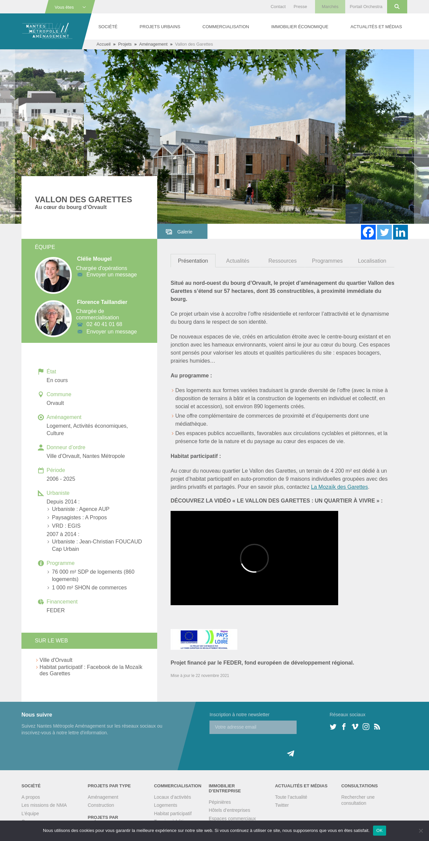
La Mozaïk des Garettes (339, 487)
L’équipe (30, 813)
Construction (101, 805)
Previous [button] (7, 136)
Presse (300, 6)
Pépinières (220, 802)
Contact (278, 6)
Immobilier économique (299, 26)
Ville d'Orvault (56, 660)
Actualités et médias (376, 26)
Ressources (282, 261)
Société (107, 26)
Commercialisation (225, 26)
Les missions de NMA (44, 805)
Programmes (327, 261)
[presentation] (260, 747)
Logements (165, 805)
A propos (30, 797)
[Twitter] (384, 232)
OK (379, 830)
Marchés (330, 6)
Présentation (193, 261)
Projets (124, 44)
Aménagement (153, 44)
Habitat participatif (172, 813)
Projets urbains (160, 26)
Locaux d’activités (172, 797)
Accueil (104, 44)
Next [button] (421, 136)
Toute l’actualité (291, 797)
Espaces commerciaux (232, 818)
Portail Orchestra (366, 6)
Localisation (372, 261)
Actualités (237, 261)
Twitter (282, 805)
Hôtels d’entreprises (229, 810)
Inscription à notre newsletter (239, 714)
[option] (215, 136)
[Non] (420, 830)
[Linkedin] (400, 232)
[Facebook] (368, 232)
